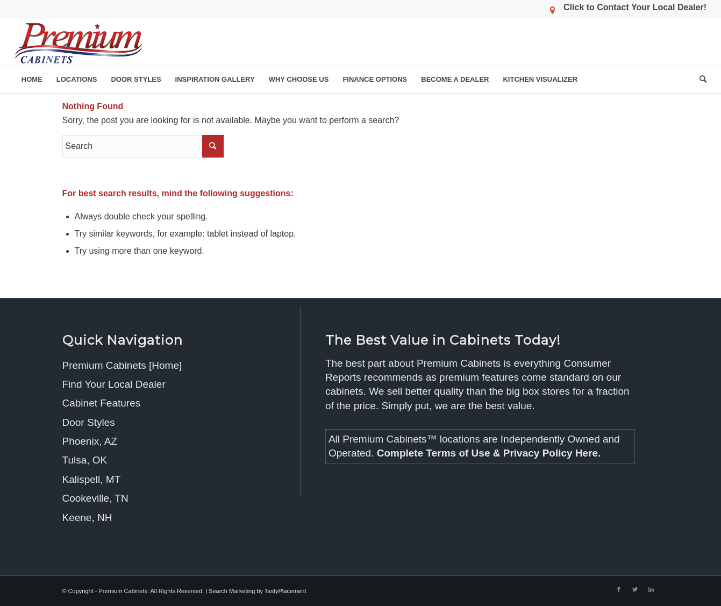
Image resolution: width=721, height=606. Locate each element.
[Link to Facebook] (619, 589)
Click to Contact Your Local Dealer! (634, 7)
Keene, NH (87, 517)
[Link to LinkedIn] (651, 589)
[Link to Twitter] (635, 589)
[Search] (699, 79)
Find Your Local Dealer (114, 384)
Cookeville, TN (95, 498)
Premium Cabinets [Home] (122, 365)
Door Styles (88, 422)
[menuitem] (32, 79)
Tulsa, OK (85, 460)
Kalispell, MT (91, 479)
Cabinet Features (101, 403)
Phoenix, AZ (89, 441)
